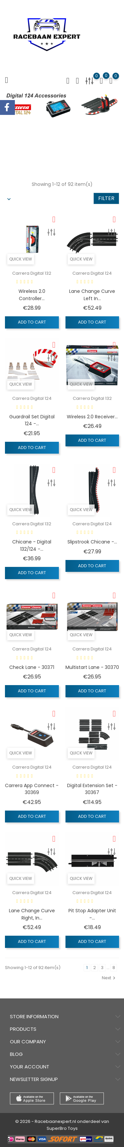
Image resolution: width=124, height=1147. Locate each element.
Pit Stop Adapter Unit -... (92, 914)
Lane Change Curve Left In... (92, 295)
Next (109, 978)
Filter (106, 198)
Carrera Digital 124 (92, 273)
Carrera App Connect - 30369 (32, 789)
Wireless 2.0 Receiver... (92, 416)
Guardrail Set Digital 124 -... (32, 420)
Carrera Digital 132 (31, 273)
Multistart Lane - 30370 (92, 667)
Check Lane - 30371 (31, 667)
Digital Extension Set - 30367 (92, 789)
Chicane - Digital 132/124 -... (31, 545)
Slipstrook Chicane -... (92, 542)
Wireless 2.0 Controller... (32, 295)
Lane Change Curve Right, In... (32, 914)
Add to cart (32, 322)
